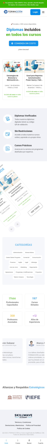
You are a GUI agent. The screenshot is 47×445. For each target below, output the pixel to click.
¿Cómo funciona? (23, 51)
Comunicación (38, 260)
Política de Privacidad (33, 425)
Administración (17, 255)
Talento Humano (18, 282)
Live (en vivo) (12, 271)
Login (35, 12)
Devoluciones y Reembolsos (14, 425)
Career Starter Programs (12, 260)
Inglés (20, 266)
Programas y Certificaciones (24, 277)
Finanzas (11, 266)
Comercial (26, 260)
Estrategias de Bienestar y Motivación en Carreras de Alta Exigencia (12, 81)
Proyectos (40, 277)
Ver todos (6, 178)
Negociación (34, 271)
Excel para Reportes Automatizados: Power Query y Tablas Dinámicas (34, 80)
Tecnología (30, 282)
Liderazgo (35, 266)
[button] (13, 208)
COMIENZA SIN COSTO (23, 44)
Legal (27, 266)
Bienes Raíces (30, 255)
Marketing (23, 271)
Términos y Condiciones (23, 422)
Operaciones (7, 277)
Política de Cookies (23, 428)
